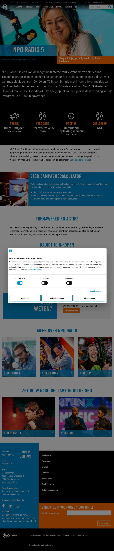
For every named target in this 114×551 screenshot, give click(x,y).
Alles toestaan (89, 298)
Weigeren (24, 298)
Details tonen (95, 291)
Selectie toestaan (57, 298)
